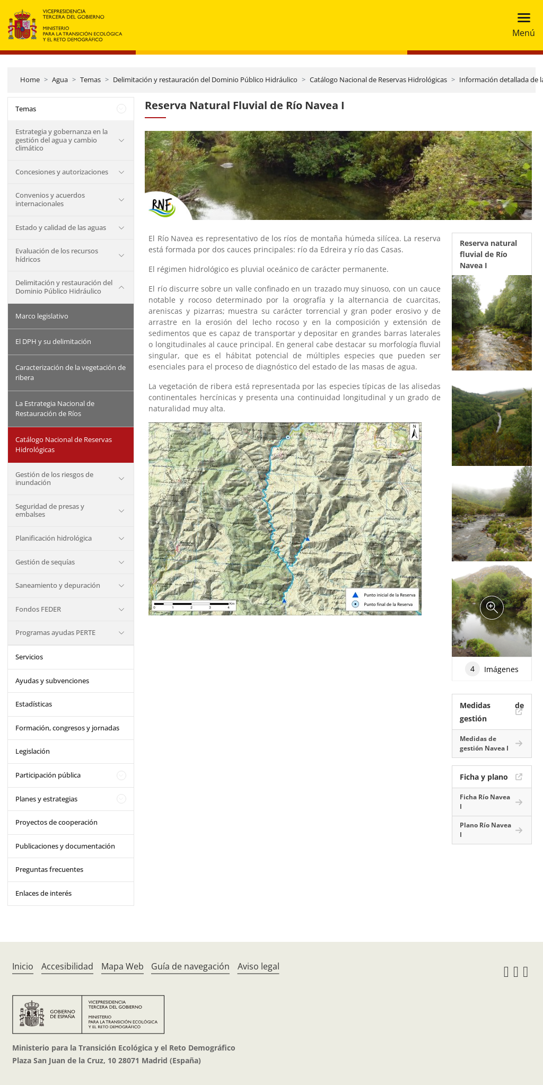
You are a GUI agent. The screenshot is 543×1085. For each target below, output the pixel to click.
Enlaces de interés (43, 893)
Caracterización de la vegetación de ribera (70, 373)
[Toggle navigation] (520, 25)
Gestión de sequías (45, 562)
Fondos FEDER (38, 609)
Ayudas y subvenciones (52, 680)
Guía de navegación (190, 966)
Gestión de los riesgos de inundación (54, 479)
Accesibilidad (67, 966)
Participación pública (48, 775)
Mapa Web (122, 966)
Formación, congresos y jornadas (67, 728)
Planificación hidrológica (53, 538)
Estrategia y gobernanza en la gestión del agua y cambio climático (61, 140)
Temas (90, 79)
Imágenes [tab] (492, 668)
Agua (60, 79)
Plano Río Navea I (485, 830)
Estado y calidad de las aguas (60, 227)
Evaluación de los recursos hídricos (56, 255)
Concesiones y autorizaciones (61, 172)
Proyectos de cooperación (56, 822)
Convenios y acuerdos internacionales (50, 199)
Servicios (29, 656)
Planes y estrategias (46, 799)
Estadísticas (33, 704)
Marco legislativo (41, 316)
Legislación (32, 751)
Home (30, 79)
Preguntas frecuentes (49, 869)
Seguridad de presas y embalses (49, 510)
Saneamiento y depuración (57, 585)
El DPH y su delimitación (53, 341)
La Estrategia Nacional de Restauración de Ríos (54, 409)
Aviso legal (258, 966)
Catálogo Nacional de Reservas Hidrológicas (378, 79)
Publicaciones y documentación (65, 846)
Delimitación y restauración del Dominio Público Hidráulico (205, 79)
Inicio (22, 966)
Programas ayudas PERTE (55, 632)
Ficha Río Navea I (485, 801)
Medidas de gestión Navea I (484, 743)
